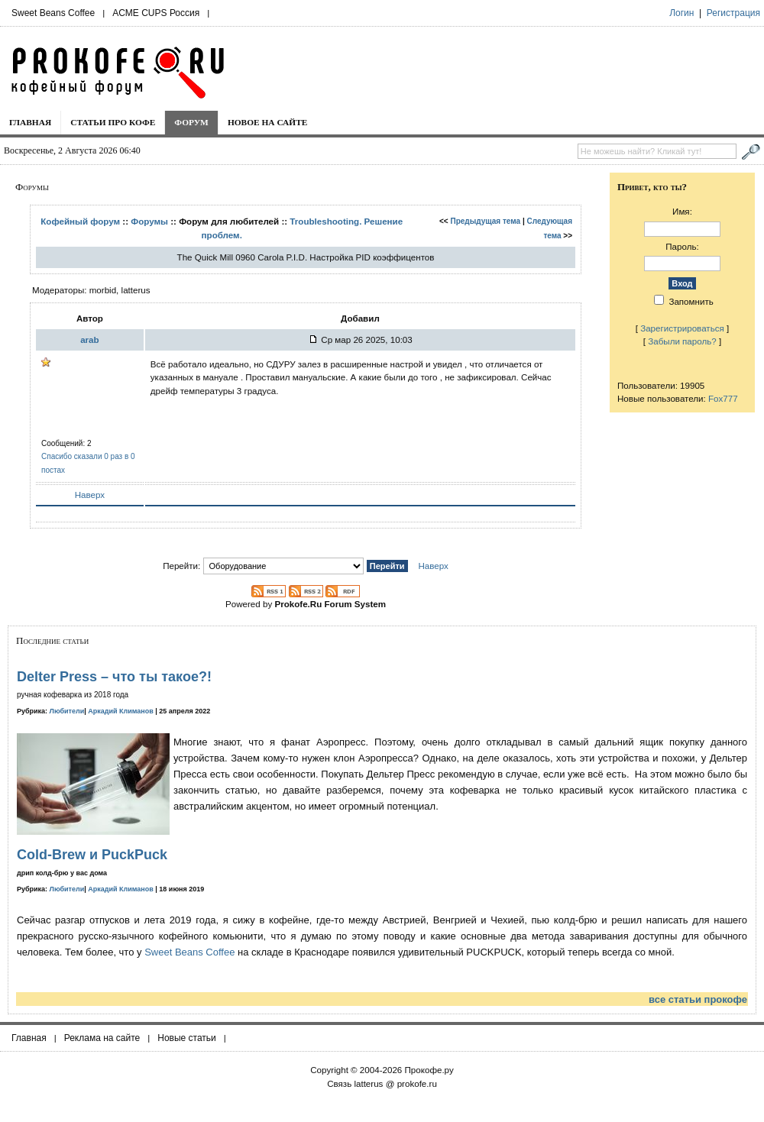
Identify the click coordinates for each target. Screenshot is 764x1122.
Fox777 (723, 398)
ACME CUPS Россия (155, 13)
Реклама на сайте (102, 1038)
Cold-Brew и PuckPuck (92, 854)
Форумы (149, 221)
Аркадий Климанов (121, 711)
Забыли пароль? (682, 341)
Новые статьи (186, 1038)
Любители (67, 711)
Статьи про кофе (112, 122)
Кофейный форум (80, 221)
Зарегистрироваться (682, 328)
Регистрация (733, 13)
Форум (191, 122)
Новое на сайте (268, 122)
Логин (681, 13)
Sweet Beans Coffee (53, 13)
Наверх (90, 495)
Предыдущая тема (485, 221)
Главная (30, 122)
